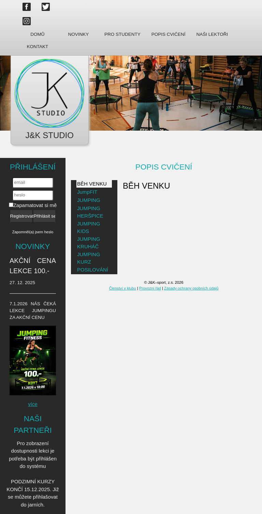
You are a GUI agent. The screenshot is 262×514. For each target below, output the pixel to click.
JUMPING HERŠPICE (90, 212)
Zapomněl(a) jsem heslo (33, 232)
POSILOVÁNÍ (92, 270)
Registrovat (21, 216)
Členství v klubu (122, 288)
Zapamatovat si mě (33, 205)
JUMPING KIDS (88, 227)
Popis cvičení (168, 34)
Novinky (78, 34)
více (33, 404)
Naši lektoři (212, 34)
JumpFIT (87, 192)
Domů (37, 34)
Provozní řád (150, 288)
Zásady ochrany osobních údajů (191, 288)
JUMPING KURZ (88, 258)
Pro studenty (122, 34)
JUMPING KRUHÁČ (88, 243)
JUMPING (88, 200)
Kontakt (37, 46)
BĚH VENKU (92, 184)
